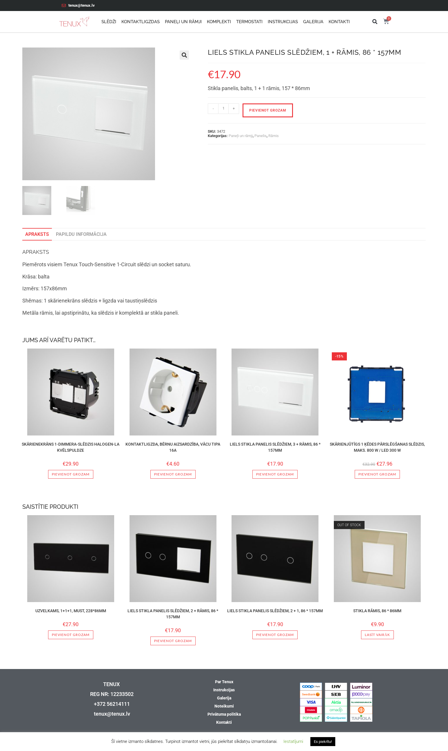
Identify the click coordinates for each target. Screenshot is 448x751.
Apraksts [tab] (37, 234)
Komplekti (219, 21)
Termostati (249, 21)
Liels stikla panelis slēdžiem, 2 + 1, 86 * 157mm (275, 610)
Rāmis (273, 136)
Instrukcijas (283, 21)
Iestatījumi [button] (293, 741)
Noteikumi (224, 706)
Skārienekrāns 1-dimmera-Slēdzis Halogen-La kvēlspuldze (70, 447)
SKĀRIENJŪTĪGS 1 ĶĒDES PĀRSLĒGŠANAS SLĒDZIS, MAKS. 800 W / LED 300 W (377, 447)
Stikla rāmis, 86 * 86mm (377, 610)
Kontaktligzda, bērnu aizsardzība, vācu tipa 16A (172, 447)
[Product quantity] (223, 108)
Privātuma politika (224, 714)
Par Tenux (224, 681)
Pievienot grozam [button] (71, 474)
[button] (374, 21)
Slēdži (108, 21)
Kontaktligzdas (140, 21)
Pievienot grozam (267, 110)
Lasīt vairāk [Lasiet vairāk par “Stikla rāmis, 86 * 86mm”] (377, 634)
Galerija (313, 21)
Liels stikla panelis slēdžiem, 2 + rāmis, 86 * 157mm (173, 613)
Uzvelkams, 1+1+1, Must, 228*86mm (70, 610)
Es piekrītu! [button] (323, 741)
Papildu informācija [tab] (81, 234)
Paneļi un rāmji (183, 21)
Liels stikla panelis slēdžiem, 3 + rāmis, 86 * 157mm (275, 447)
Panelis (260, 136)
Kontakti (339, 21)
